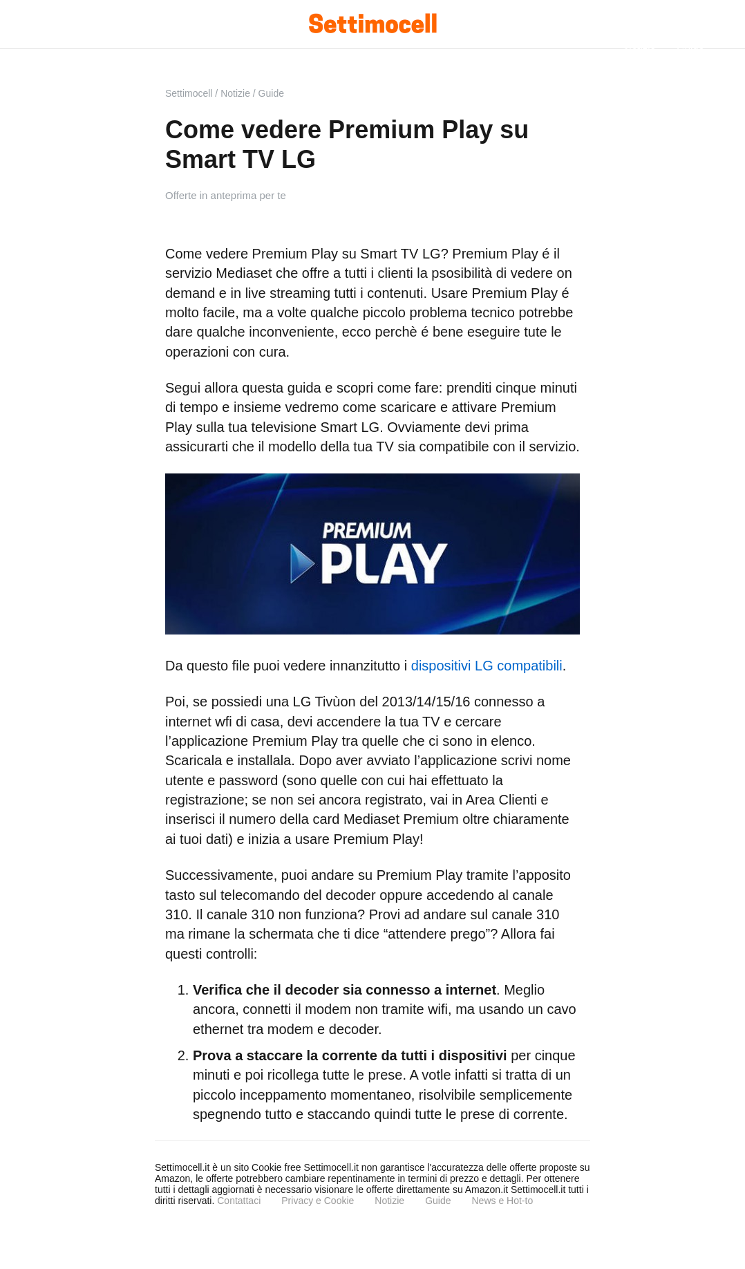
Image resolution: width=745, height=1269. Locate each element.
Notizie (389, 1200)
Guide (438, 1200)
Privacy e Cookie (317, 1200)
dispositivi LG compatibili (487, 665)
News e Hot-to (502, 1200)
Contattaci (239, 1200)
